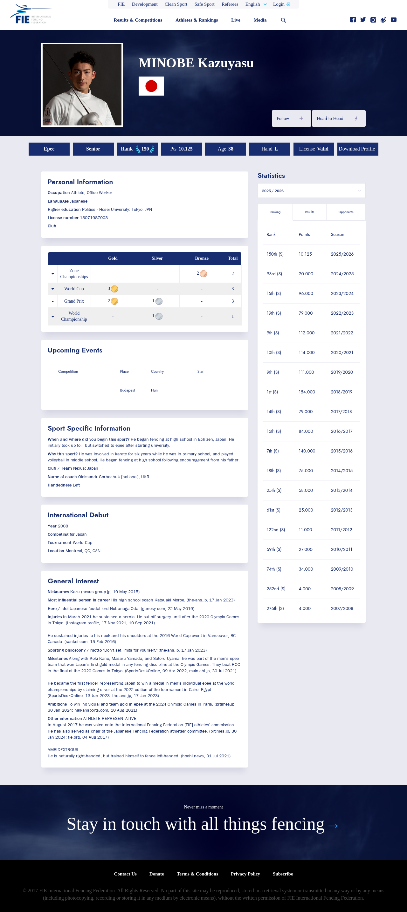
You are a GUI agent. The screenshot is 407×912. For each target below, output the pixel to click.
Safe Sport (205, 4)
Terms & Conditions (197, 873)
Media (260, 20)
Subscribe (283, 873)
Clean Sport (176, 4)
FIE (121, 4)
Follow (283, 118)
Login (279, 4)
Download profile (357, 148)
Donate (156, 873)
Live (235, 20)
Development (145, 4)
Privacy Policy (245, 873)
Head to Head (330, 118)
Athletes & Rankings (197, 20)
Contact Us (125, 873)
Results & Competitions (138, 20)
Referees (230, 4)
